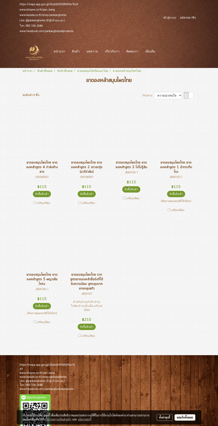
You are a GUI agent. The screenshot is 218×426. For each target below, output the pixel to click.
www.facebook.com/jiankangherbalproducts (47, 31)
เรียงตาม (148, 95)
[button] (162, 51)
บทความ (92, 51)
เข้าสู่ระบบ (169, 17)
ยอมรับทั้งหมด (185, 417)
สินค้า (76, 51)
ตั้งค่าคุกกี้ (164, 417)
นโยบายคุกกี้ (84, 419)
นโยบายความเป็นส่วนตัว (57, 419)
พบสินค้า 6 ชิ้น (30, 95)
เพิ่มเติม (150, 51)
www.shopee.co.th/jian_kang (37, 9)
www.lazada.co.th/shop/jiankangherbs (43, 15)
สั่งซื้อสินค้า (42, 193)
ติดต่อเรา (132, 51)
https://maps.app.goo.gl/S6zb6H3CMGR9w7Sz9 (49, 4)
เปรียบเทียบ (43, 202)
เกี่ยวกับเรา (112, 51)
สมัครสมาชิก (188, 17)
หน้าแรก (59, 51)
